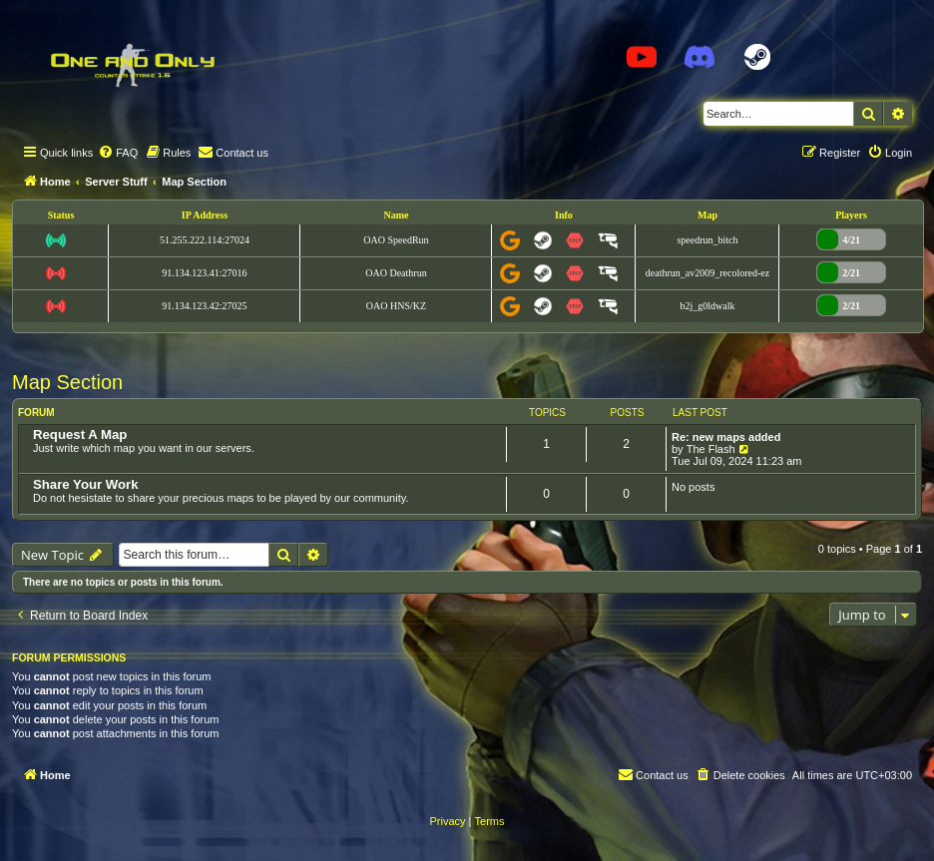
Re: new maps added (726, 437)
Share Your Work (86, 484)
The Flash (711, 449)
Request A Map (80, 434)
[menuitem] (118, 153)
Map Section (67, 382)
